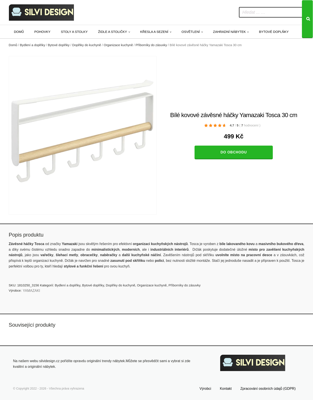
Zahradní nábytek (229, 32)
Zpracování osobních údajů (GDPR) (268, 388)
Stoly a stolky (74, 32)
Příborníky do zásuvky (151, 45)
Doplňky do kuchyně (86, 45)
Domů (19, 32)
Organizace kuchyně (118, 45)
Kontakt (225, 388)
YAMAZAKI (31, 290)
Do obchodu (233, 152)
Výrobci (205, 388)
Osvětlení (190, 32)
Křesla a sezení (154, 32)
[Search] (307, 19)
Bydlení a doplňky (32, 45)
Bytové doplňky (274, 32)
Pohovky (42, 32)
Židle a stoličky (112, 32)
